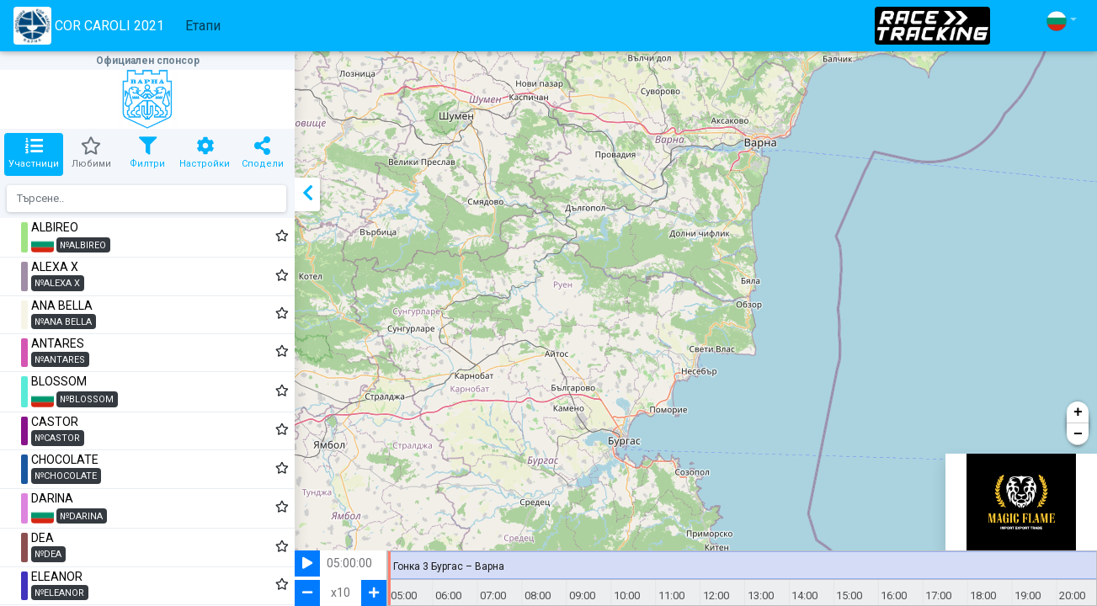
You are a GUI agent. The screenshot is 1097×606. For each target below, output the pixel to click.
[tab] (33, 154)
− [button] (1078, 434)
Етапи (203, 26)
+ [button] (1078, 412)
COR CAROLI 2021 (88, 26)
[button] (1062, 20)
